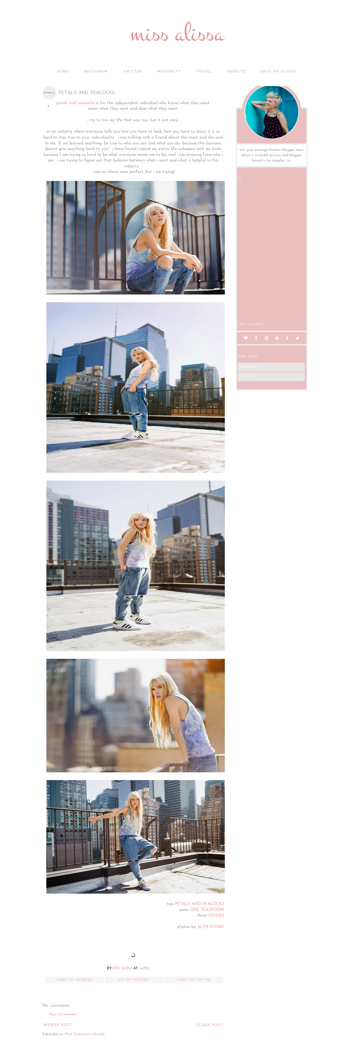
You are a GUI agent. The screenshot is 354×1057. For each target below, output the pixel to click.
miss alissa (177, 34)
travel (204, 71)
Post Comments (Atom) (84, 1034)
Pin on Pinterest (134, 980)
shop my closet (279, 71)
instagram (96, 71)
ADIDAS (216, 915)
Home (63, 71)
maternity (169, 71)
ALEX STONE (210, 927)
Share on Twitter (194, 980)
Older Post (209, 1025)
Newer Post (58, 1025)
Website (236, 71)
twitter (132, 71)
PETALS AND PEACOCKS (199, 904)
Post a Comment (63, 1014)
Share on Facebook (74, 980)
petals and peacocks (75, 103)
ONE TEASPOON (207, 910)
